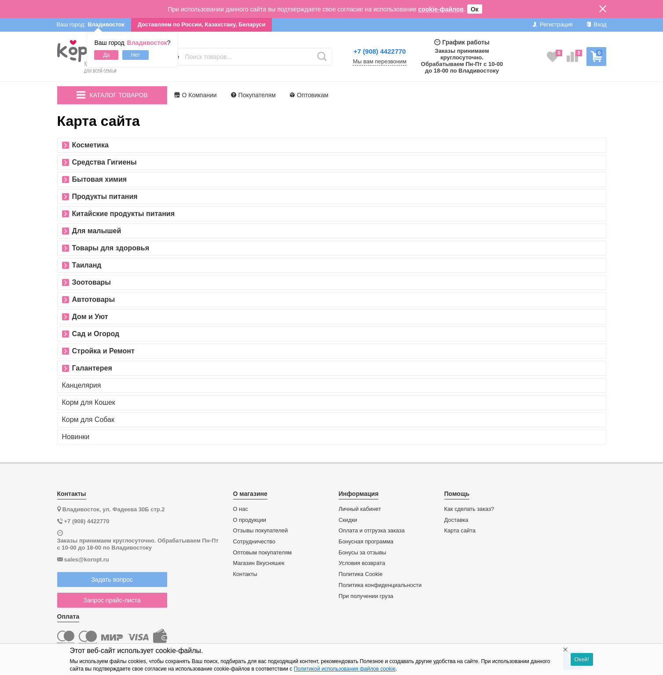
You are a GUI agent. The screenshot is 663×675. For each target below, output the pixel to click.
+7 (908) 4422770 (380, 51)
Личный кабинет (360, 509)
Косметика (90, 145)
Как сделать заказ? (469, 509)
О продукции (249, 520)
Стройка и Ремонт (103, 351)
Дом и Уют (90, 316)
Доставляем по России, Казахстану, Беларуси (202, 24)
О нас (240, 509)
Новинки (76, 436)
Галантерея (92, 368)
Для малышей (96, 231)
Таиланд (87, 265)
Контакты (245, 574)
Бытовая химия (99, 179)
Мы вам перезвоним (380, 62)
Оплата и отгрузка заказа (372, 531)
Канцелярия (81, 385)
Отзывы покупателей (260, 531)
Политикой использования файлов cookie (345, 669)
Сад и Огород (96, 334)
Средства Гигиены (104, 162)
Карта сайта (460, 531)
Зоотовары (91, 282)
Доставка (456, 520)
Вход (596, 24)
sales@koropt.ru (86, 559)
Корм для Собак (88, 419)
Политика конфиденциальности (380, 585)
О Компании (195, 95)
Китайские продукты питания (123, 213)
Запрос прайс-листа (112, 600)
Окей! (581, 659)
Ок (475, 9)
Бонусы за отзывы (362, 553)
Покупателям (253, 95)
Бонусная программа (366, 542)
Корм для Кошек (88, 402)
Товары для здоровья (110, 248)
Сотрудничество (254, 542)
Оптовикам (309, 95)
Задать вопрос (112, 579)
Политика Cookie (361, 574)
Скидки (348, 520)
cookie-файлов (441, 9)
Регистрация (553, 24)
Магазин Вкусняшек (259, 563)
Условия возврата (362, 563)
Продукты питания (105, 196)
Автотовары (93, 299)
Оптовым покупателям (262, 553)
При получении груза (366, 596)
